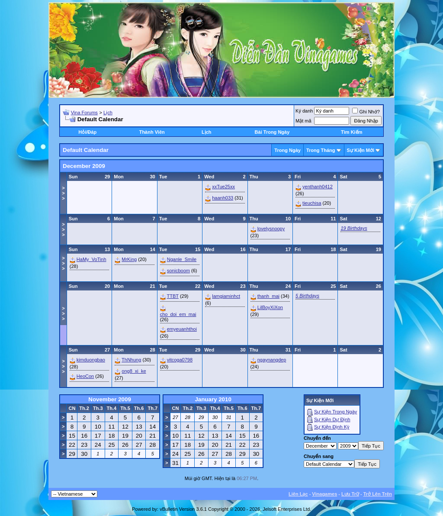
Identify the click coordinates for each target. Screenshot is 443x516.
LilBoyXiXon (270, 307)
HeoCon (85, 376)
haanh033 (222, 197)
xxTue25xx (223, 186)
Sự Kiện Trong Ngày (335, 411)
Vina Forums (84, 112)
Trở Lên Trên (377, 494)
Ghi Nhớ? (365, 111)
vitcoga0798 (180, 359)
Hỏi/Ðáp (87, 132)
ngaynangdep (271, 359)
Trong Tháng (320, 150)
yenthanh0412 (317, 186)
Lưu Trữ (350, 494)
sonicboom (178, 270)
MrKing (129, 259)
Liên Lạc (298, 494)
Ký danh (304, 110)
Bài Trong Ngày (272, 132)
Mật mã (303, 120)
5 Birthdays (307, 295)
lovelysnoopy (271, 228)
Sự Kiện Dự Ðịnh (332, 419)
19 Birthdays (353, 228)
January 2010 (213, 399)
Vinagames (324, 494)
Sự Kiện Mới (360, 150)
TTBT (173, 296)
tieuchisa (311, 203)
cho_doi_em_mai (178, 314)
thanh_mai (268, 296)
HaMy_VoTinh (91, 259)
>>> (63, 193)
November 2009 (109, 399)
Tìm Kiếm (351, 132)
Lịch (107, 112)
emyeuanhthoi (182, 329)
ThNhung (131, 359)
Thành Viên (152, 132)
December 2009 (84, 166)
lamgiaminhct (226, 296)
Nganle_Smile (181, 259)
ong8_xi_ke (134, 371)
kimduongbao (91, 359)
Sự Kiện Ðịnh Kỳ (331, 426)
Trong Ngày (287, 150)
